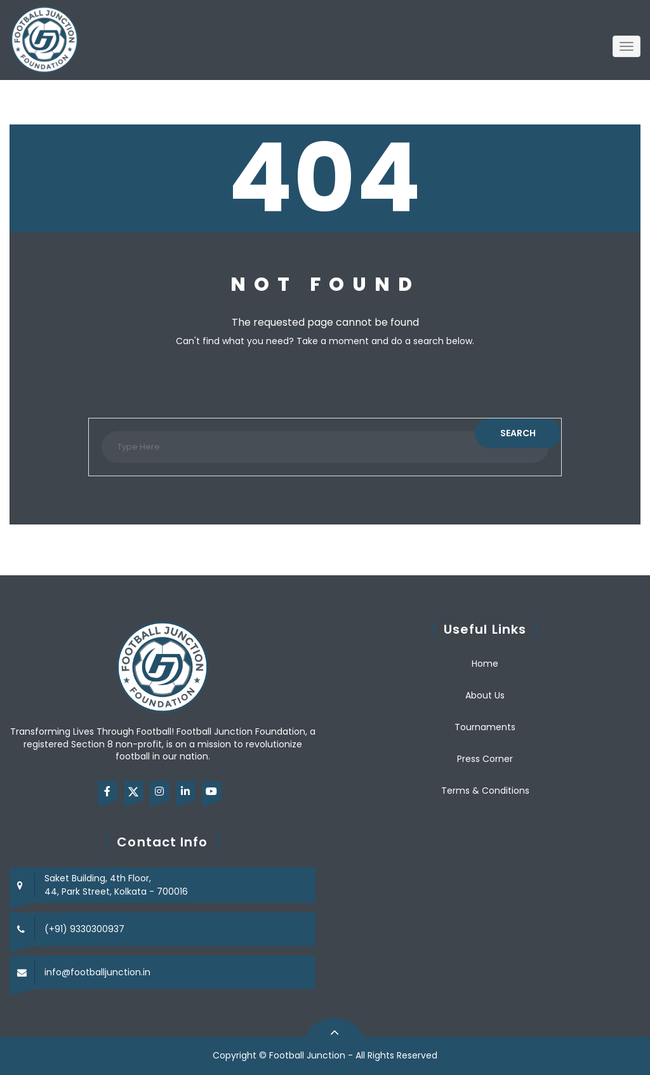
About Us (485, 695)
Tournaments (484, 727)
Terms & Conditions (485, 790)
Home (485, 663)
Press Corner (485, 758)
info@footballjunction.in (97, 972)
